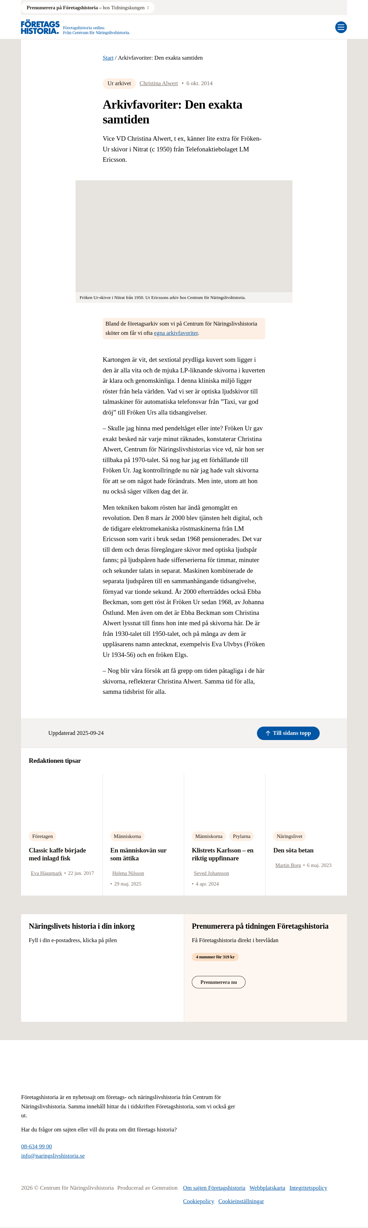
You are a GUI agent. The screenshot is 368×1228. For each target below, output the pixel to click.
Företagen (42, 836)
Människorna (127, 836)
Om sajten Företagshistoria (214, 1188)
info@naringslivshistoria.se (52, 1155)
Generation (164, 1188)
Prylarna (241, 836)
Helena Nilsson (128, 873)
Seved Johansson (211, 873)
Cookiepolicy (198, 1201)
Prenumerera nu (218, 982)
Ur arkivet (119, 83)
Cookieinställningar (241, 1201)
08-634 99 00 (36, 1146)
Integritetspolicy (308, 1188)
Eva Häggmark (46, 873)
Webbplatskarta (267, 1188)
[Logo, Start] (75, 27)
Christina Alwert (159, 83)
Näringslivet (289, 836)
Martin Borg (288, 865)
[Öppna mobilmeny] (341, 27)
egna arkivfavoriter (176, 333)
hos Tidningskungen (86, 7)
